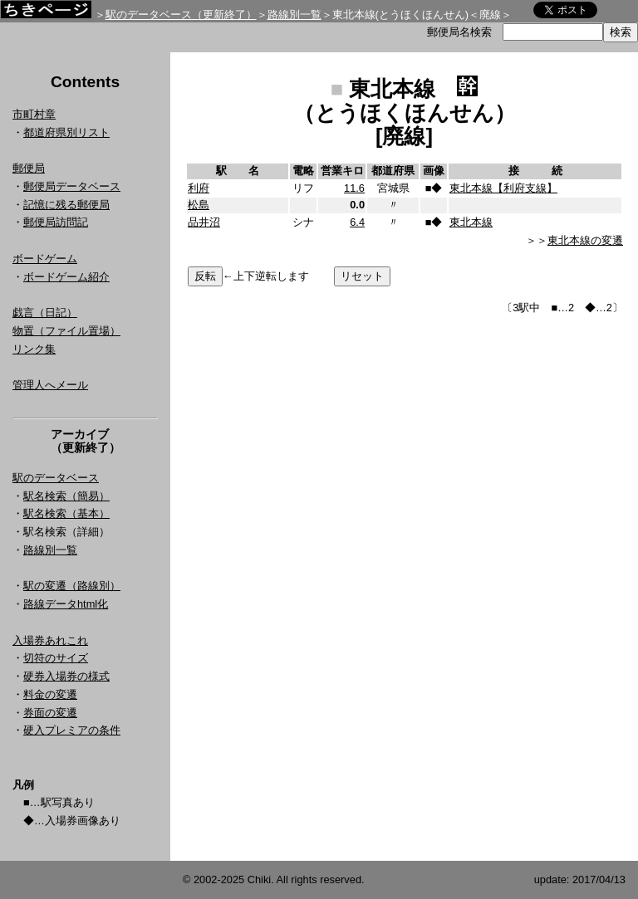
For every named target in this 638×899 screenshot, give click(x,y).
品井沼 (204, 222)
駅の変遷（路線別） (71, 585)
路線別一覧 (294, 14)
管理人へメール (50, 385)
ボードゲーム (44, 258)
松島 (198, 204)
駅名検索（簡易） (66, 496)
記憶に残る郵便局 (66, 204)
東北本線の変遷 (585, 240)
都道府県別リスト (66, 132)
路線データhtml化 (65, 604)
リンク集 (34, 349)
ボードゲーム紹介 (66, 277)
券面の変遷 (50, 712)
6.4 (357, 222)
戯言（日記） (44, 312)
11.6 (354, 188)
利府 (198, 188)
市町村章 (34, 114)
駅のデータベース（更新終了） (181, 14)
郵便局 (28, 168)
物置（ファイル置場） (66, 331)
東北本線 (471, 222)
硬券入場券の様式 (66, 676)
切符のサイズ (55, 658)
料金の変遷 (50, 694)
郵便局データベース (71, 186)
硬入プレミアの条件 (71, 730)
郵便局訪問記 (55, 222)
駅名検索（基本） (66, 513)
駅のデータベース (55, 477)
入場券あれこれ (50, 640)
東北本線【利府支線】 (503, 188)
